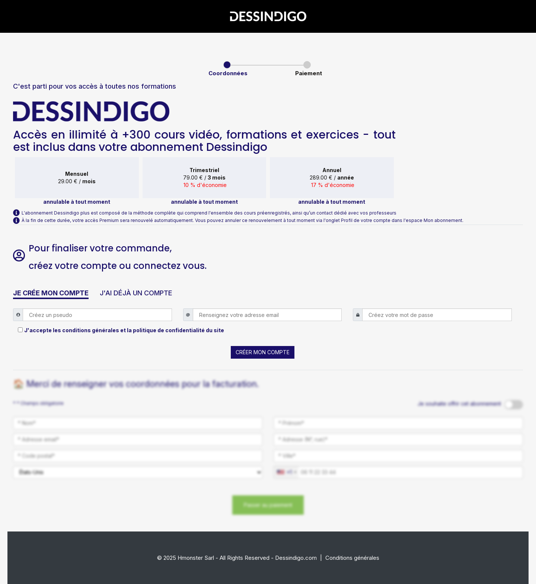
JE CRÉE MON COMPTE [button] (51, 293)
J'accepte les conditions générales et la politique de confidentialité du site (124, 330)
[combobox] (286, 472)
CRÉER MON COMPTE (263, 352)
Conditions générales (352, 557)
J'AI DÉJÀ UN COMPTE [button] (136, 293)
